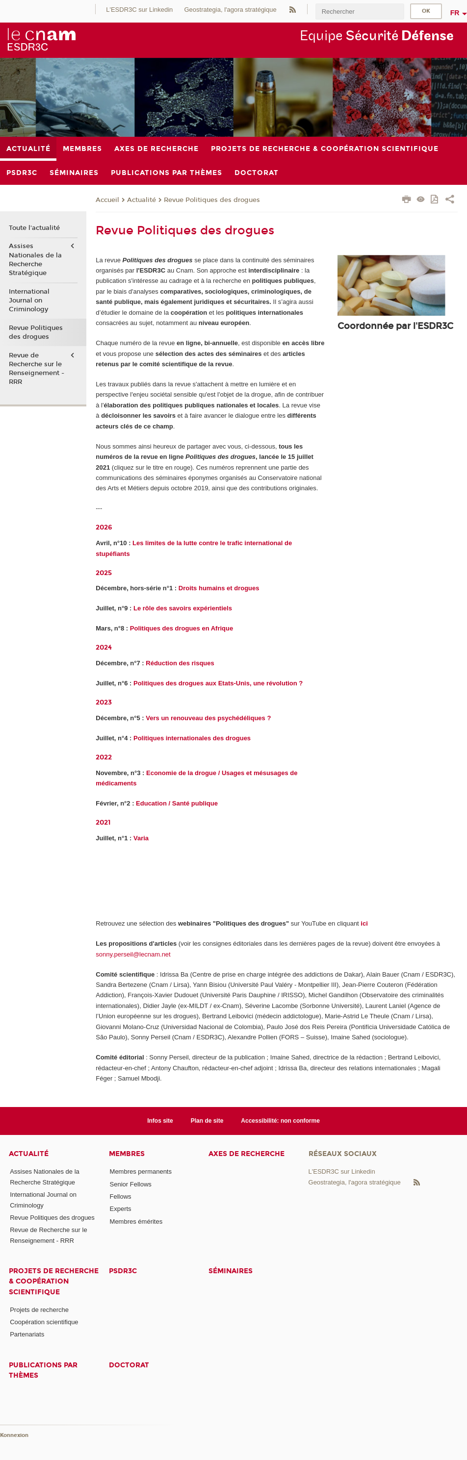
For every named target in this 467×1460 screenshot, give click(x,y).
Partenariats (27, 1334)
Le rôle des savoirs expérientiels (182, 608)
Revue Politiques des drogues (212, 200)
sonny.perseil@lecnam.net (133, 954)
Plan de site (207, 1120)
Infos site (160, 1120)
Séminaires (230, 1271)
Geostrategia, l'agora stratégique (230, 9)
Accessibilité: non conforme (280, 1120)
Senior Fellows (131, 1184)
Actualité (141, 200)
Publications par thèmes (43, 1370)
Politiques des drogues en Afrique (181, 628)
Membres (127, 1154)
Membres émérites (136, 1221)
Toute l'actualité (34, 228)
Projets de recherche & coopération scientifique (54, 1281)
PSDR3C (123, 1271)
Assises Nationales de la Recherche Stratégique (35, 259)
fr (455, 13)
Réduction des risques (180, 663)
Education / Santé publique (177, 803)
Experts (120, 1208)
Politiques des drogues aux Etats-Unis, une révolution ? (218, 683)
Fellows (120, 1196)
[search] (359, 11)
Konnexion (14, 1435)
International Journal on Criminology (29, 300)
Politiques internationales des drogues (192, 738)
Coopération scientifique (44, 1322)
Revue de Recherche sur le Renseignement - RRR (36, 369)
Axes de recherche (246, 1154)
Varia (141, 838)
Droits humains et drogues (219, 588)
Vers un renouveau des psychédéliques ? (208, 718)
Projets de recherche (39, 1309)
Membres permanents (141, 1171)
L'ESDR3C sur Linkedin (139, 9)
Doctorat (129, 1365)
